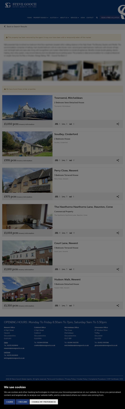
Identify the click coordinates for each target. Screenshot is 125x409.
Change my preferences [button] (44, 402)
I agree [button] (9, 402)
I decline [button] (22, 402)
